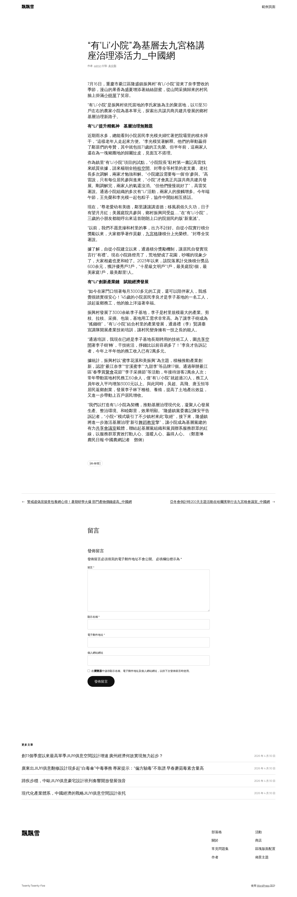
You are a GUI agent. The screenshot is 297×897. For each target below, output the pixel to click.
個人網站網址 (95, 652)
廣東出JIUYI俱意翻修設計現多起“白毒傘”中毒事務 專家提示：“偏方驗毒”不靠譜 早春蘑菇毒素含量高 (113, 768)
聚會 (110, 372)
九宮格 (151, 234)
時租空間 (141, 168)
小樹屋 (110, 95)
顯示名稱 (94, 616)
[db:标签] (95, 463)
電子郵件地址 (96, 634)
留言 (91, 567)
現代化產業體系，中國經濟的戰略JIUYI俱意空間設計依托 (74, 793)
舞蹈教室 (147, 422)
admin (97, 66)
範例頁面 (268, 6)
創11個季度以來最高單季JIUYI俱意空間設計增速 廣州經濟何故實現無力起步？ (92, 755)
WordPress (263, 885)
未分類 (112, 66)
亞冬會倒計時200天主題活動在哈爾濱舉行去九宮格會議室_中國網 (220, 501)
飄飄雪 (28, 6)
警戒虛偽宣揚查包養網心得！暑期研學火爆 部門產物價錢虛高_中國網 (79, 501)
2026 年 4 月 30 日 (265, 756)
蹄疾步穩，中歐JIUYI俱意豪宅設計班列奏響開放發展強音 (74, 780)
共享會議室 (106, 428)
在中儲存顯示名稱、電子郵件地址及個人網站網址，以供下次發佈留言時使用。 (141, 671)
